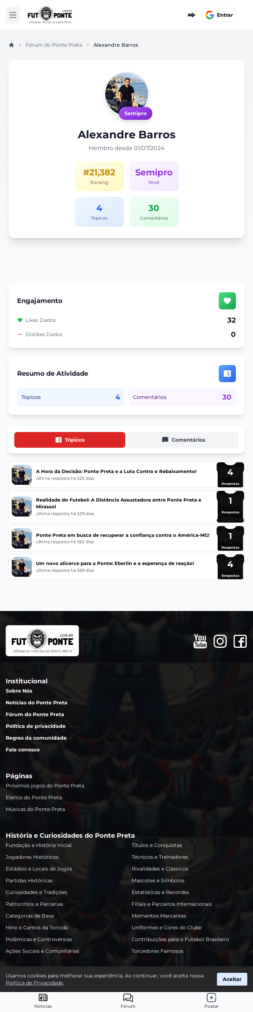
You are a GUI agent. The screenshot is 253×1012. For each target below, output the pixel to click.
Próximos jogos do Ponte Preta (45, 785)
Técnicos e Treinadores (160, 857)
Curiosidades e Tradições (36, 892)
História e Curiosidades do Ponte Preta (70, 835)
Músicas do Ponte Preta (35, 809)
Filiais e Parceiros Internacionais (172, 904)
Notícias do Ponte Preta (36, 702)
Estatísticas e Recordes (160, 892)
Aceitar (232, 979)
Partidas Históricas (29, 880)
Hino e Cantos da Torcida (37, 927)
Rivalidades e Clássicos (160, 868)
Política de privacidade (36, 726)
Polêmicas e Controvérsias (39, 939)
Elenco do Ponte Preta (34, 797)
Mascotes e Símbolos (158, 880)
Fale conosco (23, 749)
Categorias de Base (30, 916)
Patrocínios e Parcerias (34, 904)
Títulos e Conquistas (157, 845)
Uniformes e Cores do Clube (167, 927)
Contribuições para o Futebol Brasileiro (180, 939)
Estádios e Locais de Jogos (39, 868)
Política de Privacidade (34, 983)
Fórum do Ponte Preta (54, 45)
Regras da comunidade (36, 738)
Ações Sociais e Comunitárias (42, 951)
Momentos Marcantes (159, 916)
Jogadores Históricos (32, 857)
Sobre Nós (19, 691)
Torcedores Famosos (157, 951)
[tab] (69, 440)
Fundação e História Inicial (39, 845)
